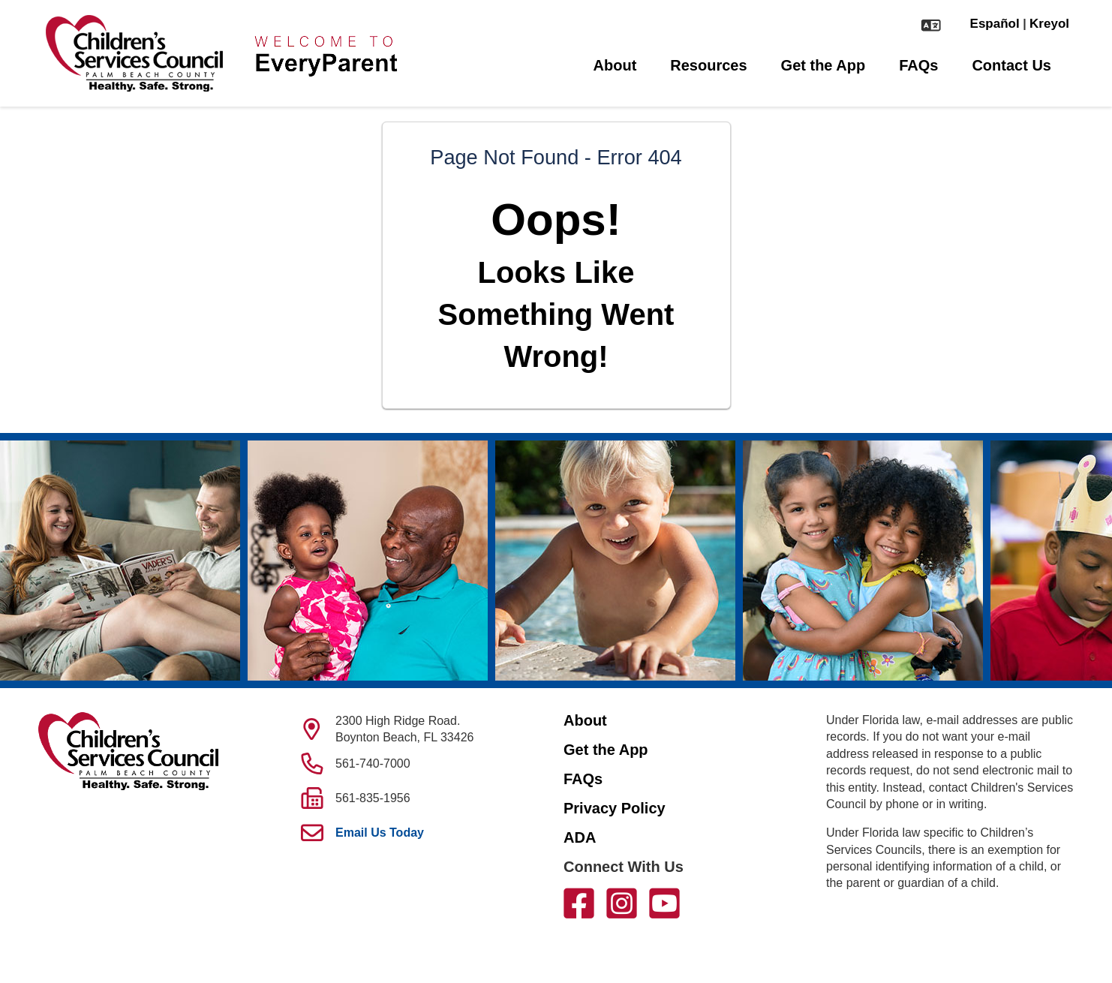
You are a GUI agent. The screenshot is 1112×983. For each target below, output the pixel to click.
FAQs (918, 65)
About (615, 65)
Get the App (823, 65)
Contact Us (1011, 65)
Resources (708, 65)
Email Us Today (379, 832)
